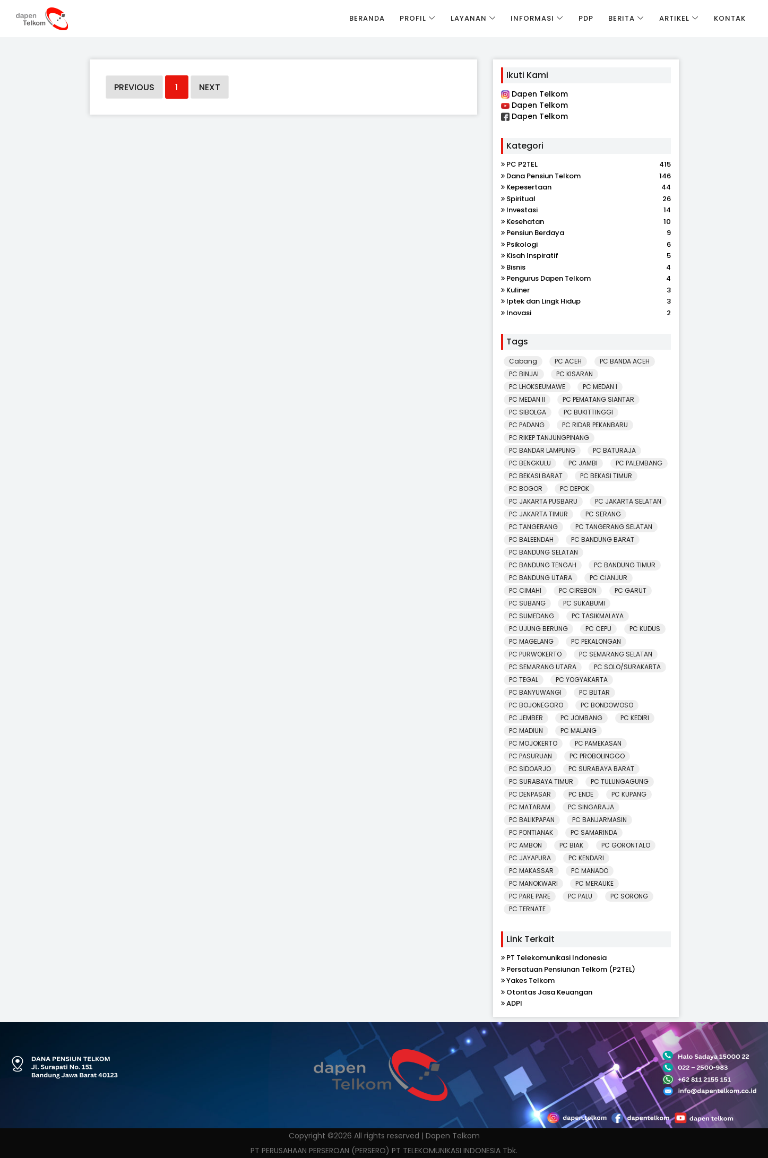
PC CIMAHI (525, 590)
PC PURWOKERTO (535, 654)
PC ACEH (568, 361)
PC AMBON (525, 845)
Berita (621, 18)
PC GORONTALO (625, 845)
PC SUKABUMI (584, 603)
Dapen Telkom (534, 94)
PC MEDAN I (600, 386)
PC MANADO (589, 870)
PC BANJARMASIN (599, 819)
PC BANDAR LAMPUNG (542, 450)
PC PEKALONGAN (596, 641)
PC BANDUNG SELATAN (543, 552)
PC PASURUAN (530, 756)
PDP (586, 18)
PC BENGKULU (530, 463)
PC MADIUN (526, 730)
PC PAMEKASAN (598, 743)
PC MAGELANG (531, 641)
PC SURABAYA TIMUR (541, 781)
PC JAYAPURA (530, 857)
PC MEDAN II (527, 399)
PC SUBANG (527, 603)
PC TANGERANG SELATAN (613, 526)
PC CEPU (598, 628)
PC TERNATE (527, 908)
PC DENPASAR (530, 794)
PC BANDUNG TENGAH (542, 564)
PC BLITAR (594, 692)
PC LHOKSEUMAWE (537, 386)
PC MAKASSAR (531, 870)
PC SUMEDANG (531, 615)
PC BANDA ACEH (625, 361)
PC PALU (580, 896)
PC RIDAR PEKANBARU (595, 424)
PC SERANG (603, 513)
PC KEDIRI (634, 717)
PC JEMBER (526, 717)
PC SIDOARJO (530, 768)
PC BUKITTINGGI (588, 412)
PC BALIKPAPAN (532, 819)
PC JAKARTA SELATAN (628, 501)
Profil (413, 18)
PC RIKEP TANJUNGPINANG (549, 437)
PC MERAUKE (594, 883)
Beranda (367, 18)
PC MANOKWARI (533, 883)
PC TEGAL (523, 679)
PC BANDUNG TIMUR (624, 564)
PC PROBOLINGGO (597, 756)
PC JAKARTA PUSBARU (543, 501)
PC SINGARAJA (591, 806)
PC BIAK (571, 845)
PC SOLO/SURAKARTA (627, 666)
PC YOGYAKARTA (582, 679)
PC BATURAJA (614, 450)
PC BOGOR (525, 488)
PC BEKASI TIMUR (606, 475)
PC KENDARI (586, 857)
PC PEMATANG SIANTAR (598, 399)
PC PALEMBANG (639, 463)
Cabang (523, 361)
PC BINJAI (524, 373)
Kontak (730, 18)
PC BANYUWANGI (535, 692)
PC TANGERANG (533, 526)
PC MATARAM (529, 806)
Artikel (674, 18)
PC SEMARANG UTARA (542, 666)
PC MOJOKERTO (533, 743)
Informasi (532, 18)
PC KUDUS (644, 628)
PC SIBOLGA (527, 412)
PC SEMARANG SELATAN (615, 654)
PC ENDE (580, 794)
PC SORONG (629, 896)
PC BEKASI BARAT (536, 475)
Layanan (469, 18)
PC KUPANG (628, 794)
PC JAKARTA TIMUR (538, 513)
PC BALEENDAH (531, 539)
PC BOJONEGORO (536, 705)
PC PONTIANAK (531, 832)
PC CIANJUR (608, 577)
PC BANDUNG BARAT (602, 539)
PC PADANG (527, 424)
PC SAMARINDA (594, 832)
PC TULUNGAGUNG (620, 781)
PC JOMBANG (581, 717)
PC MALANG (578, 730)
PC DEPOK (574, 488)
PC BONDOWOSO (607, 705)
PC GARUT (630, 590)
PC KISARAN (574, 373)
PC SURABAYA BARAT (601, 768)
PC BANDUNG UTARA (540, 577)
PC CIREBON (578, 590)
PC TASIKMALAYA (598, 615)
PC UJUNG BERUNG (538, 628)
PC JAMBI (583, 463)
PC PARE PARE (529, 896)
